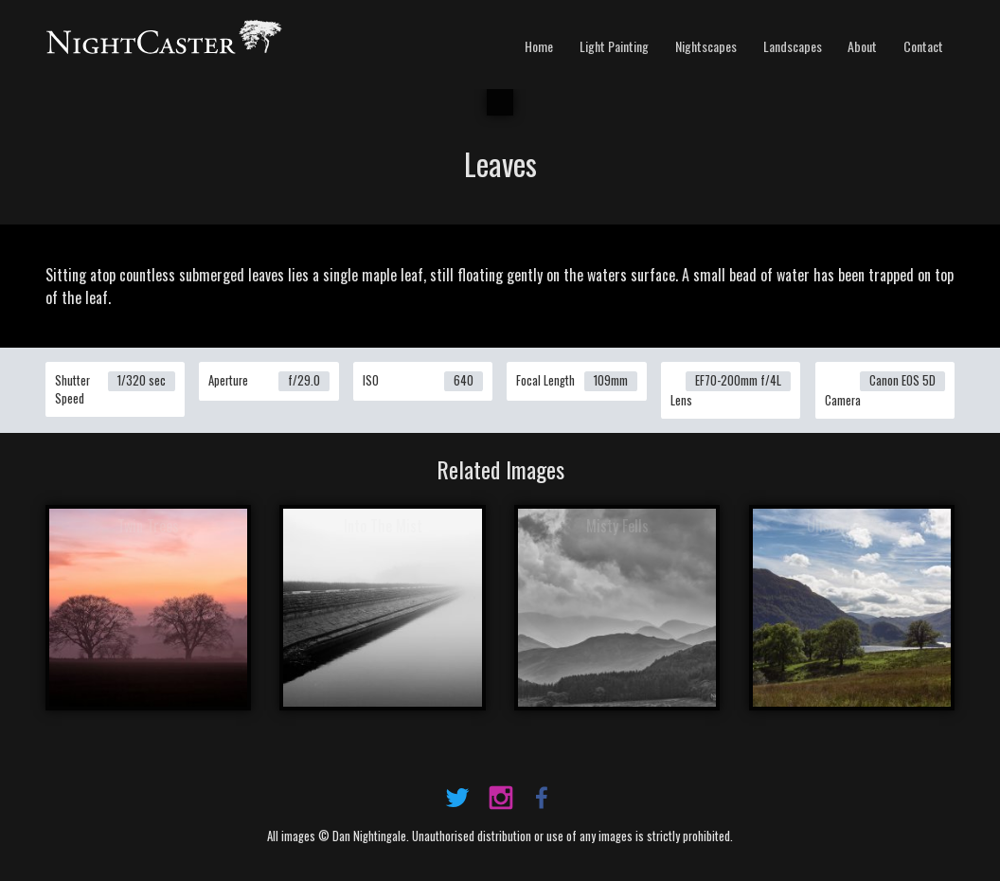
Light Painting (614, 46)
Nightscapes (706, 46)
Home (539, 46)
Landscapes (792, 46)
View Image (148, 610)
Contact (923, 46)
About (862, 46)
